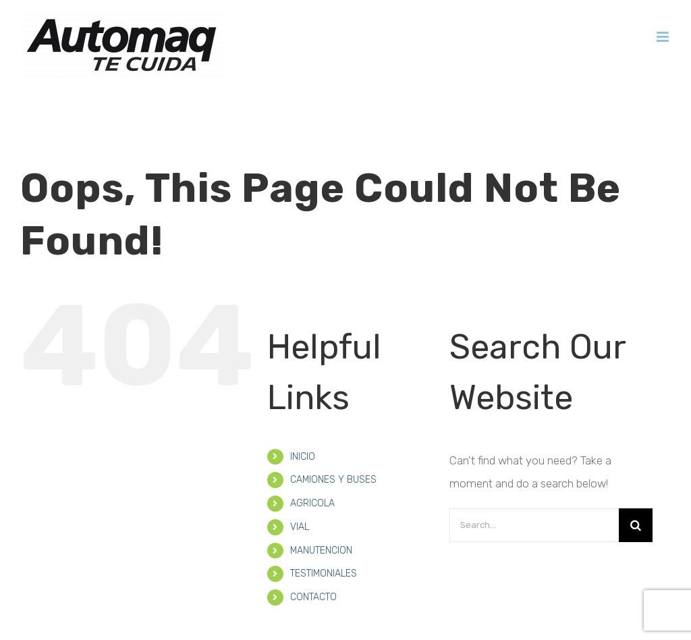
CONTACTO (313, 560)
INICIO (302, 419)
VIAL (299, 490)
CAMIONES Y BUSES (333, 442)
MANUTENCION (321, 513)
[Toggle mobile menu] (664, 37)
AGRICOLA (312, 466)
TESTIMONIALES (323, 536)
